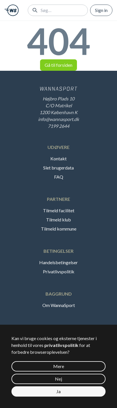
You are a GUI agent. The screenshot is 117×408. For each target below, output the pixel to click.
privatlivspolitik (61, 345)
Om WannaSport (58, 305)
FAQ (58, 176)
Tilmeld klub (58, 219)
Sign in (101, 10)
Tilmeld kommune (58, 228)
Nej (58, 378)
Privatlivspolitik (58, 271)
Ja (58, 391)
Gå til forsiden (58, 65)
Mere (58, 366)
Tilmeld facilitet (58, 210)
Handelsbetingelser (58, 262)
